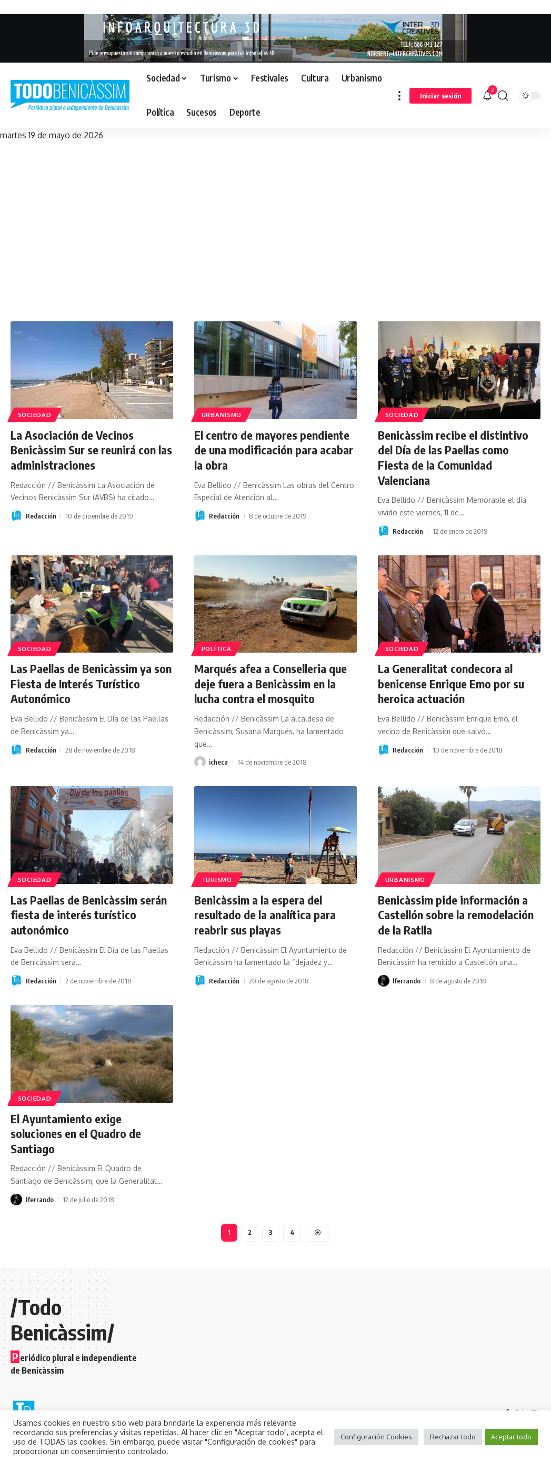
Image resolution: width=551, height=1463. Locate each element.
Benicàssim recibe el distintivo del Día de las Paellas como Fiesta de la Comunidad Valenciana (453, 457)
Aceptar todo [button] (511, 1436)
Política (217, 649)
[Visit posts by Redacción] (16, 516)
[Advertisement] (275, 221)
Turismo (217, 879)
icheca (218, 762)
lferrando (406, 981)
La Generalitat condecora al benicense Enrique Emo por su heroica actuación (451, 683)
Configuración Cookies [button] (376, 1436)
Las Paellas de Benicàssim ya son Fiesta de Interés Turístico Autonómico (91, 683)
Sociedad (35, 415)
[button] (399, 95)
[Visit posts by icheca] (200, 762)
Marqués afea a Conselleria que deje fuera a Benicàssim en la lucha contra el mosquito (270, 683)
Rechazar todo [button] (453, 1436)
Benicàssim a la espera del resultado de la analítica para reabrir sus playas (265, 914)
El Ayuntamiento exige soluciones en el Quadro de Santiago (76, 1133)
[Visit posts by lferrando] (383, 981)
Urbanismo (222, 415)
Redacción (41, 516)
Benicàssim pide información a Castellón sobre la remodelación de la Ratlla (456, 914)
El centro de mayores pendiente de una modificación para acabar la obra (273, 450)
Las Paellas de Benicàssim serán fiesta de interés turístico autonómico (89, 914)
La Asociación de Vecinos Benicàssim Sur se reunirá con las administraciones (91, 450)
